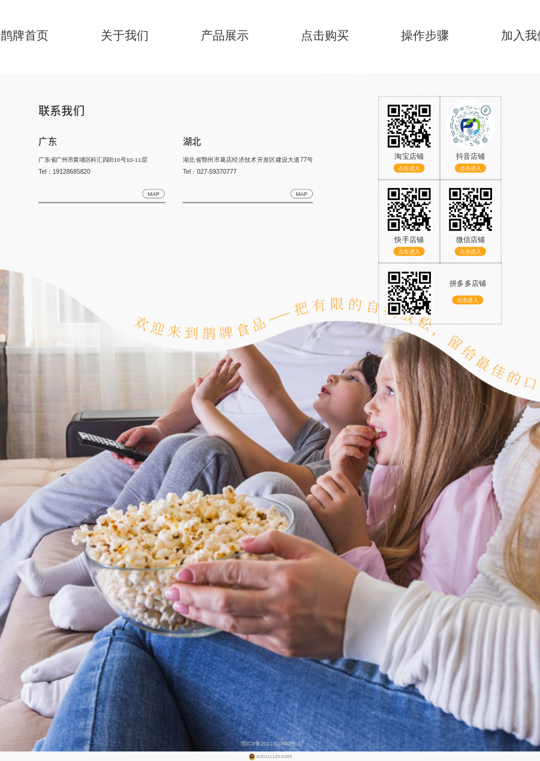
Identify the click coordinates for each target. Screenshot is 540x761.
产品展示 (225, 35)
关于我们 (125, 35)
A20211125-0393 (274, 756)
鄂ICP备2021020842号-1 (270, 743)
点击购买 (325, 35)
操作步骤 (425, 35)
